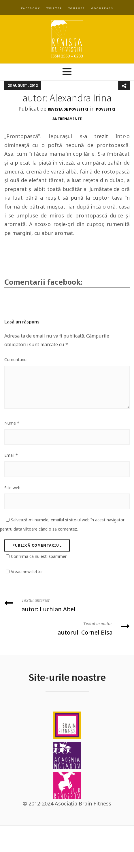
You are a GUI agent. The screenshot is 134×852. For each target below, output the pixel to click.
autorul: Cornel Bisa (67, 627)
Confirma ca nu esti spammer (39, 556)
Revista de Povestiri (68, 109)
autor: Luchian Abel (67, 604)
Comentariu (15, 359)
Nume (11, 423)
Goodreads (102, 8)
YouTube (76, 8)
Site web (12, 487)
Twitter (54, 8)
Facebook (30, 8)
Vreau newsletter (27, 571)
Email (11, 455)
